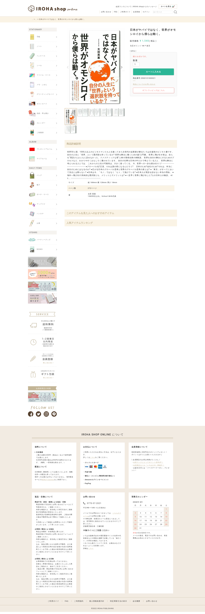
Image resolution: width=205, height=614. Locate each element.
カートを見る (168, 6)
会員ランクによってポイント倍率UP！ (148, 464)
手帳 (34, 37)
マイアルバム (37, 159)
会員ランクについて (123, 6)
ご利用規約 (79, 603)
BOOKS (42, 19)
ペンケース (36, 56)
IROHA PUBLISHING (105, 610)
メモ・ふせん (37, 85)
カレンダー (36, 123)
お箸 (34, 223)
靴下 (34, 185)
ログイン (146, 12)
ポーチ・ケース (38, 194)
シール (35, 66)
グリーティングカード (41, 94)
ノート (35, 46)
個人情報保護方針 (96, 603)
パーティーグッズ (39, 240)
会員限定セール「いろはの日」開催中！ (148, 467)
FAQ (115, 12)
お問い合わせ (106, 12)
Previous (67, 67)
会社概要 (136, 603)
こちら (92, 459)
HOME (34, 19)
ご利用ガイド (125, 12)
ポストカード (37, 104)
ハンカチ (36, 214)
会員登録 (136, 12)
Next (121, 67)
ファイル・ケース (39, 75)
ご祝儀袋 (36, 133)
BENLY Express (48, 482)
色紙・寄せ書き (38, 113)
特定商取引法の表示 (118, 603)
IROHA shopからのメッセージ (145, 6)
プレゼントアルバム (40, 149)
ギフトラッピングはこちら (154, 93)
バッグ (35, 175)
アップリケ (36, 204)
